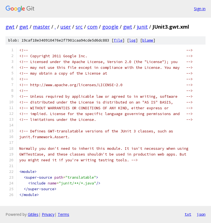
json (201, 214)
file (118, 40)
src (79, 26)
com (92, 26)
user (65, 26)
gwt (10, 26)
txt (188, 214)
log (132, 40)
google (110, 26)
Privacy (48, 214)
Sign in (200, 8)
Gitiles (33, 214)
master (41, 26)
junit (142, 26)
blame (147, 40)
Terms (63, 214)
